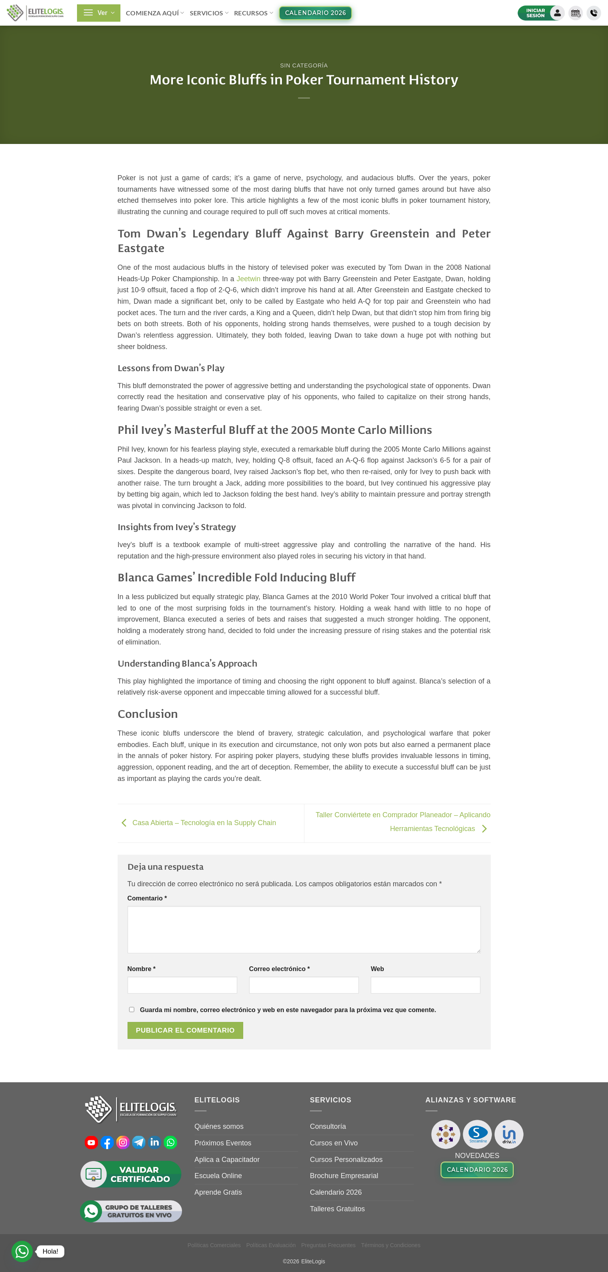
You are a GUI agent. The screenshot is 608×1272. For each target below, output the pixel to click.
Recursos (253, 13)
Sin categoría (304, 65)
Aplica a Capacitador (227, 1160)
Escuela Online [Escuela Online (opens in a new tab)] (218, 1176)
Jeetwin (248, 279)
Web (377, 968)
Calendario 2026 (336, 1192)
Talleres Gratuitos (337, 1209)
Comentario (147, 898)
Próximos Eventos (223, 1143)
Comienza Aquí (155, 13)
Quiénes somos (219, 1126)
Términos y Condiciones (390, 1245)
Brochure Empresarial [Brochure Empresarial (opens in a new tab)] (344, 1176)
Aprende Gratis (218, 1192)
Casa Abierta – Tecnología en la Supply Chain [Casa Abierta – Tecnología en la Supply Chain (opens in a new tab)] (197, 823)
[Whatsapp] (22, 1251)
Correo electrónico (279, 968)
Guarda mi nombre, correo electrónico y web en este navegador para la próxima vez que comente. (288, 1009)
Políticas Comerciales (214, 1245)
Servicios (209, 13)
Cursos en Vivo (334, 1143)
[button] (98, 13)
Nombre (142, 968)
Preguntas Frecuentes (328, 1245)
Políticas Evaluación (271, 1245)
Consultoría (328, 1126)
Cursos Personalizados (346, 1160)
